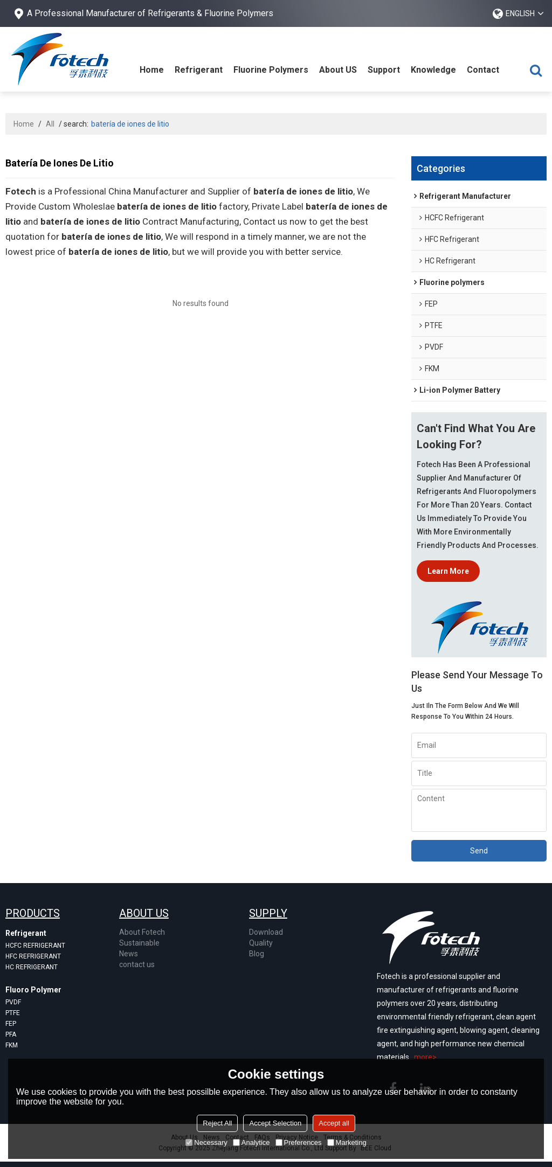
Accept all (334, 1123)
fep (10, 1023)
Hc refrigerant (31, 967)
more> (425, 1057)
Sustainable (139, 943)
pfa (10, 1034)
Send (479, 850)
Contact (483, 70)
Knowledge (433, 70)
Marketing (347, 1142)
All (50, 124)
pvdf (13, 1002)
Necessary (206, 1142)
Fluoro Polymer (33, 989)
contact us (137, 964)
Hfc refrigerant (33, 956)
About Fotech (142, 932)
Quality (261, 943)
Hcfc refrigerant (35, 945)
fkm (11, 1045)
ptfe (12, 1013)
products (32, 913)
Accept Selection (275, 1123)
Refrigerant (199, 70)
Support (384, 70)
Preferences (298, 1142)
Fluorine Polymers (270, 70)
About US (338, 70)
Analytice (251, 1142)
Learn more (448, 571)
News (128, 953)
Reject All (217, 1123)
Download (266, 932)
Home (152, 70)
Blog (256, 953)
